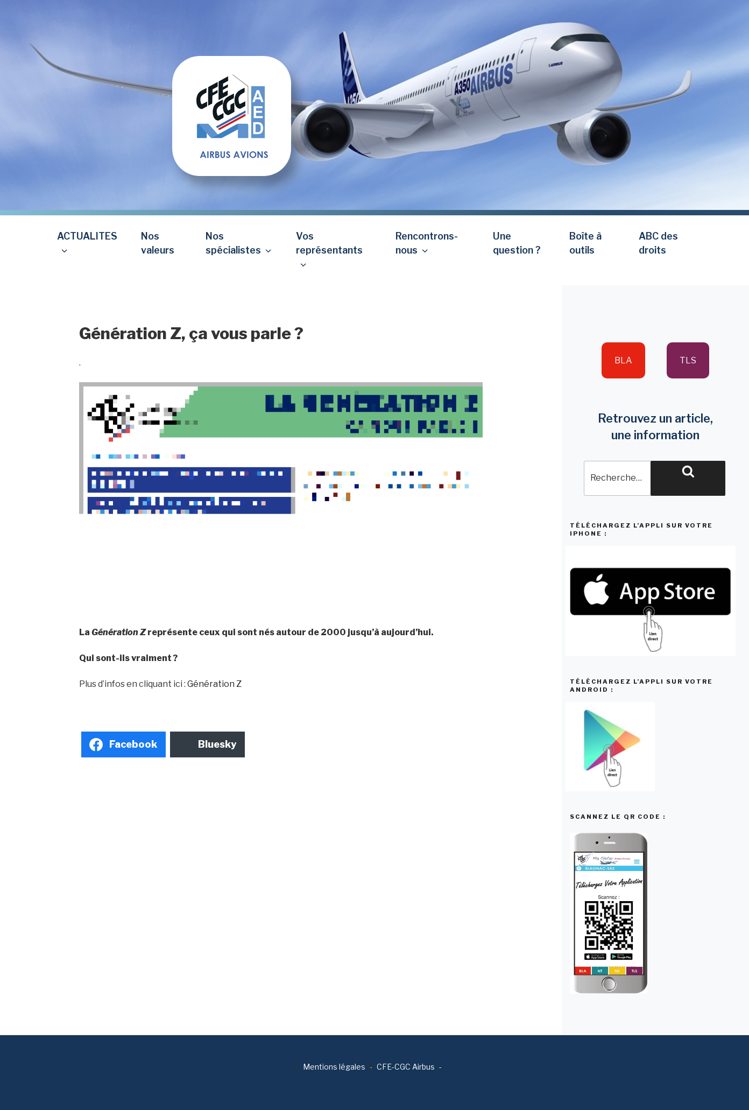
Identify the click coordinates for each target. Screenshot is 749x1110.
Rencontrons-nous (426, 243)
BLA (623, 360)
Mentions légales (334, 1066)
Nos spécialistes (239, 243)
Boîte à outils (585, 243)
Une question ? (517, 243)
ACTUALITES (87, 243)
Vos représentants (329, 250)
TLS (688, 360)
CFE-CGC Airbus (406, 1066)
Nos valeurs (157, 243)
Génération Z (214, 684)
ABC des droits (658, 243)
